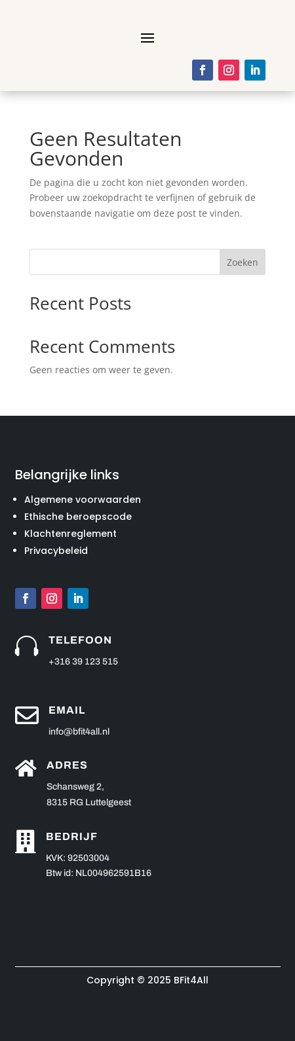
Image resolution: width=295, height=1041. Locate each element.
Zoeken (242, 262)
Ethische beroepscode (78, 516)
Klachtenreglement (70, 533)
